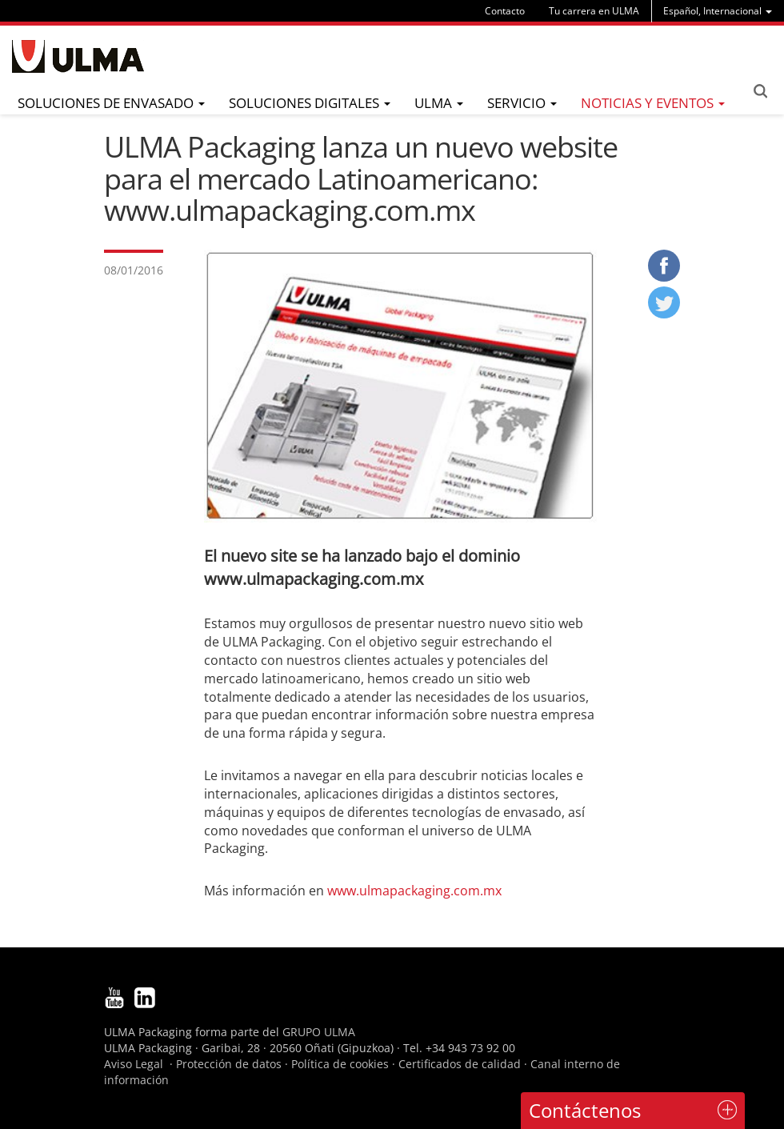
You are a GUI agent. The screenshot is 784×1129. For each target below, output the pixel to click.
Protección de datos (229, 1063)
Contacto (505, 11)
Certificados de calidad (459, 1063)
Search (760, 91)
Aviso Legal (133, 1063)
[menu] (717, 11)
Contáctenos (585, 1110)
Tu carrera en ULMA (594, 11)
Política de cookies (340, 1063)
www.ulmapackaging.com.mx (414, 890)
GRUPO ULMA (318, 1031)
